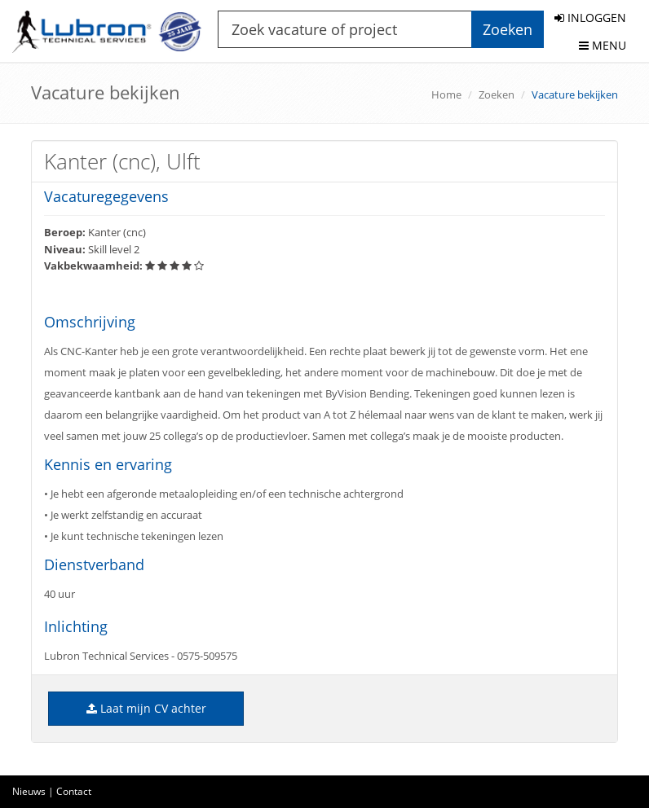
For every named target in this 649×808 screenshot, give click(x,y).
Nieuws (29, 791)
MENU (602, 45)
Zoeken (496, 94)
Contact (73, 791)
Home (446, 94)
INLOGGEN (590, 17)
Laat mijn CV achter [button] (146, 708)
